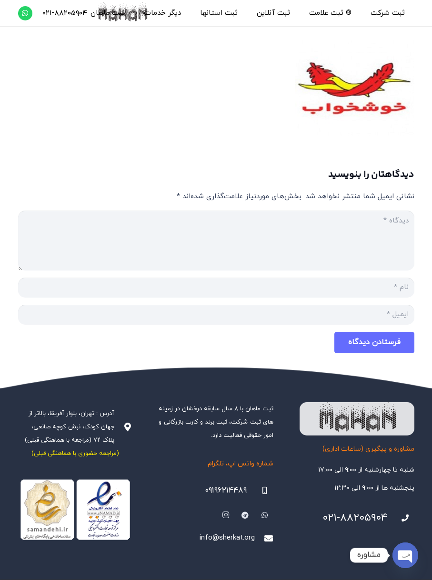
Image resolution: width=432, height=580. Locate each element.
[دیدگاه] (216, 241)
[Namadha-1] (75, 510)
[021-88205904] (401, 518)
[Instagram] (226, 515)
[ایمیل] (216, 315)
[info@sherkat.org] (264, 538)
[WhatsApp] (25, 13)
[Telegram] (245, 515)
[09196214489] (260, 491)
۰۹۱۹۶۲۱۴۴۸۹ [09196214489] (226, 490)
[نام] (216, 288)
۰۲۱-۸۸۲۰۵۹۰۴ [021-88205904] (355, 518)
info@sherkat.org (227, 538)
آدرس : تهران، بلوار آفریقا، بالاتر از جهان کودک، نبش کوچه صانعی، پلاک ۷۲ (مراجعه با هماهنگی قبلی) (69, 427)
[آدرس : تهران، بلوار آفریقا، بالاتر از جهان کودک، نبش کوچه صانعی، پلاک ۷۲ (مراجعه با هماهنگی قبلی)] (123, 427)
